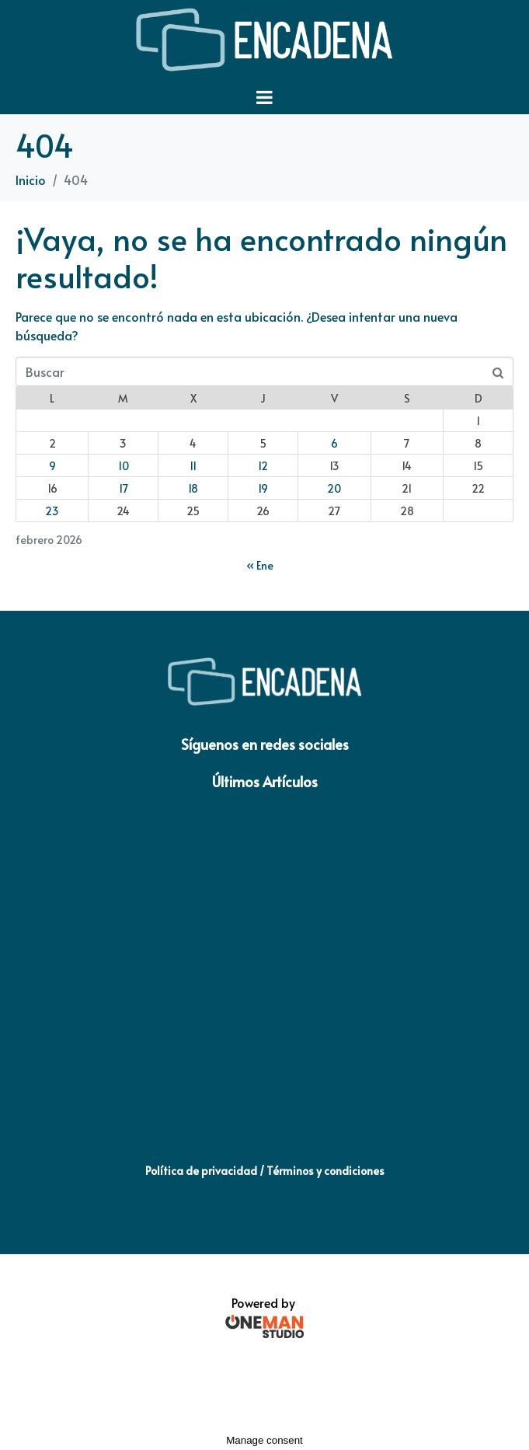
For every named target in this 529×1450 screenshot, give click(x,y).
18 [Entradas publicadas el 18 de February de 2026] (193, 488)
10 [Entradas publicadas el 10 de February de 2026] (123, 465)
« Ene (259, 565)
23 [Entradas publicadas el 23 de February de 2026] (52, 511)
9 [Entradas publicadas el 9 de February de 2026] (52, 465)
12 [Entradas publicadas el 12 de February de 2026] (263, 465)
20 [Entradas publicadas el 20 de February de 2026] (334, 488)
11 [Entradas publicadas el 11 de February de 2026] (193, 465)
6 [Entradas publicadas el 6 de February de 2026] (334, 443)
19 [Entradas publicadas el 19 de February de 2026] (263, 488)
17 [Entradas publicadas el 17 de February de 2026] (123, 488)
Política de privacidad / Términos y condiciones (265, 1170)
